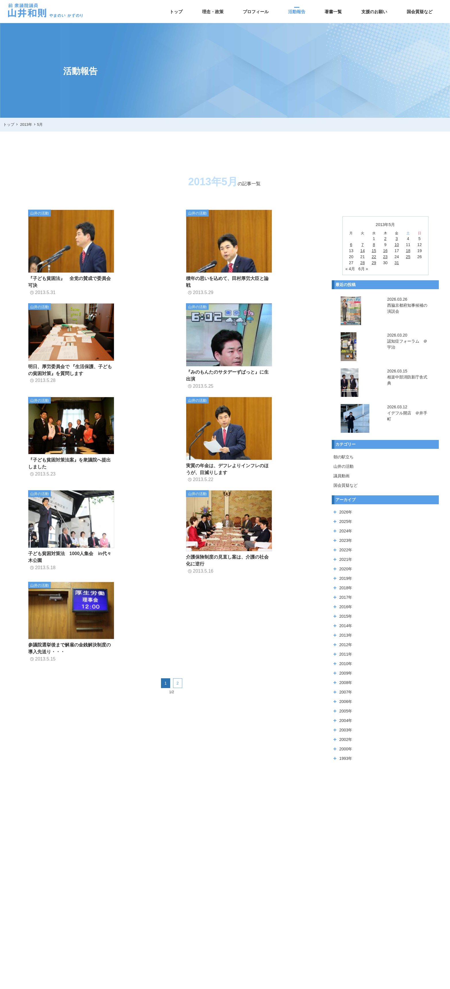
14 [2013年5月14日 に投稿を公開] (362, 250)
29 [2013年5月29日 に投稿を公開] (374, 262)
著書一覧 (333, 11)
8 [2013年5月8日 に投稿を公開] (374, 244)
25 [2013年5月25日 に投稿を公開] (408, 256)
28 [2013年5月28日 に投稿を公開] (362, 262)
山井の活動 (343, 466)
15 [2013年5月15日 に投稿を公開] (374, 250)
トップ (176, 11)
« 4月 (350, 268)
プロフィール (256, 11)
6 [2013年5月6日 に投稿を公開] (351, 244)
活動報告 (296, 11)
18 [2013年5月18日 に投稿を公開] (408, 250)
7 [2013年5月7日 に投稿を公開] (362, 244)
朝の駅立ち (343, 457)
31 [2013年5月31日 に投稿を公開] (396, 262)
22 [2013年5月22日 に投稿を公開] (374, 256)
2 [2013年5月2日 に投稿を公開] (385, 238)
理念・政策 (213, 11)
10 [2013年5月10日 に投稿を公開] (396, 244)
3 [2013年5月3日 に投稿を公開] (396, 238)
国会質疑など (419, 11)
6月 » (363, 268)
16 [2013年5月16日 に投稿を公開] (385, 250)
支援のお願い (374, 11)
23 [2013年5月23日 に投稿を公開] (385, 256)
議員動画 (341, 476)
